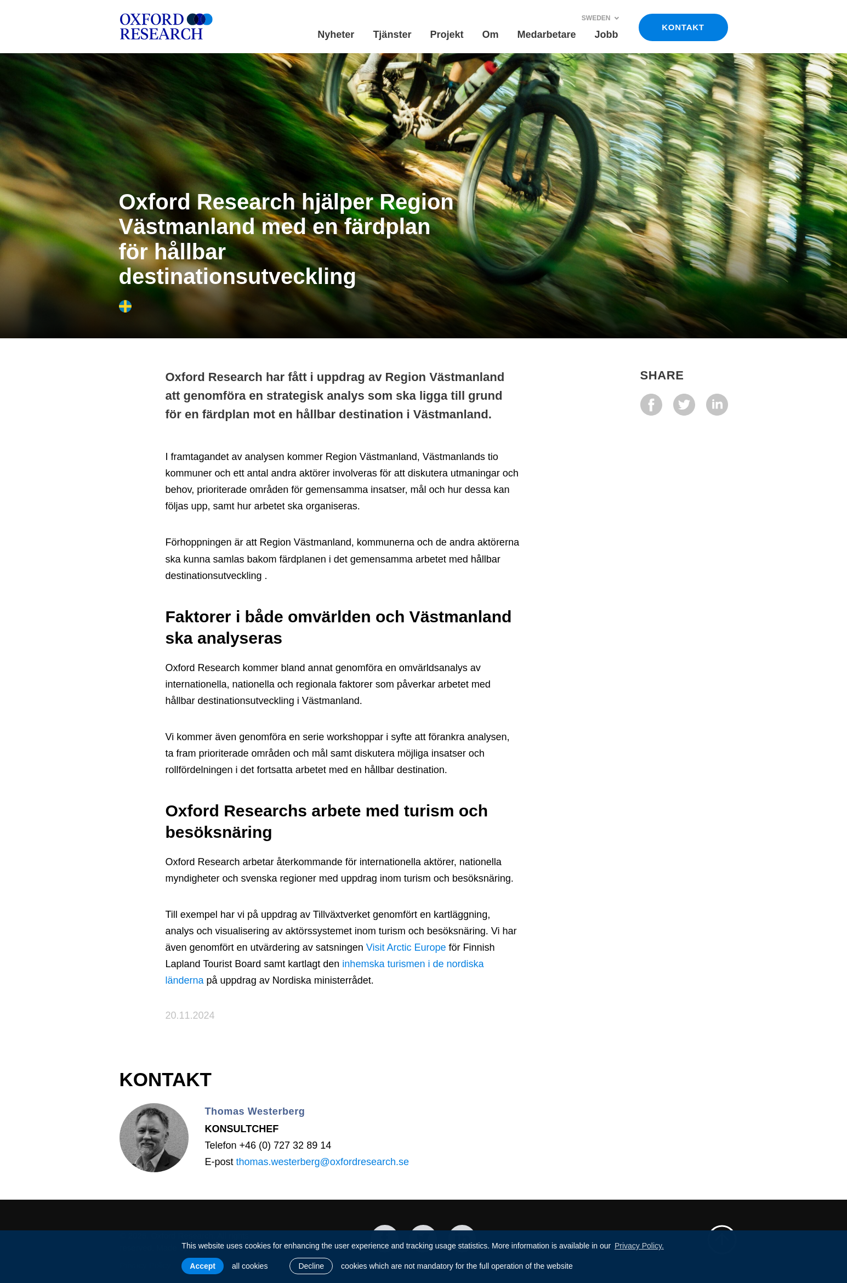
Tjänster (392, 34)
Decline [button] (311, 1266)
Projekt (446, 34)
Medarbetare (546, 34)
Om (490, 34)
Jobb (606, 34)
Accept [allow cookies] (202, 1266)
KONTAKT (683, 27)
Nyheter (335, 34)
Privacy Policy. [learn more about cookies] (639, 1245)
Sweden (600, 18)
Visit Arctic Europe (406, 947)
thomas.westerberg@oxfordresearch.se (322, 1161)
